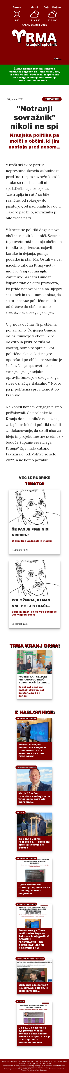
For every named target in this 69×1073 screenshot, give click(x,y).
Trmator (52, 99)
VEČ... (57, 58)
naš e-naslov (46, 1063)
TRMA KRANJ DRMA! (34, 645)
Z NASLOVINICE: (35, 712)
